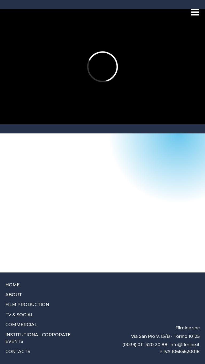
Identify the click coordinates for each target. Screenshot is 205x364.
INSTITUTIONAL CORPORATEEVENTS (38, 338)
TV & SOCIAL (19, 314)
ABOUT (13, 294)
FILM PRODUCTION (27, 304)
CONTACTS (17, 351)
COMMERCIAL (21, 324)
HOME (12, 284)
